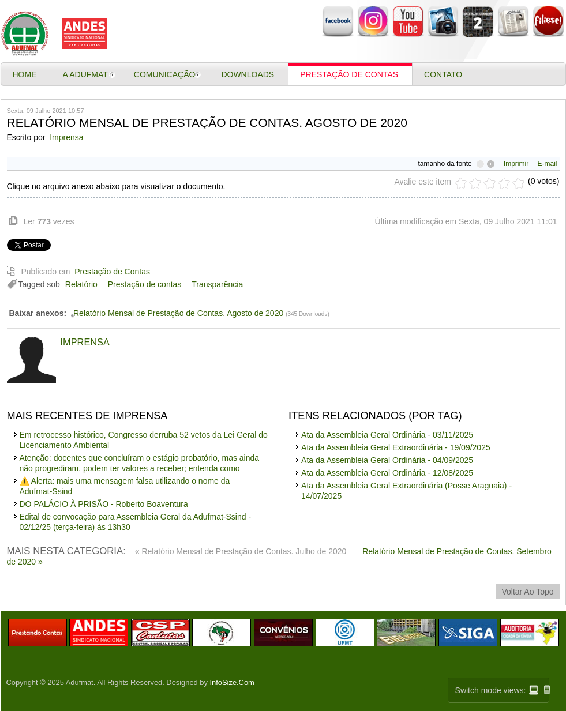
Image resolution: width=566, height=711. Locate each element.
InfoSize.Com (232, 682)
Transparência (217, 284)
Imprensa (66, 137)
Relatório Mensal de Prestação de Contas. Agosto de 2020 (178, 313)
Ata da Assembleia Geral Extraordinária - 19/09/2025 (395, 447)
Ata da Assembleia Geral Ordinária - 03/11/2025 (387, 434)
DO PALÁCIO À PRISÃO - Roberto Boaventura (104, 504)
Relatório (81, 284)
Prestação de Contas (112, 271)
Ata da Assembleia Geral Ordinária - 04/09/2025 (387, 460)
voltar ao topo (527, 591)
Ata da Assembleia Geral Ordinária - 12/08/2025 (387, 472)
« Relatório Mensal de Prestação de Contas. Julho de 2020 (241, 551)
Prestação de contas (145, 284)
